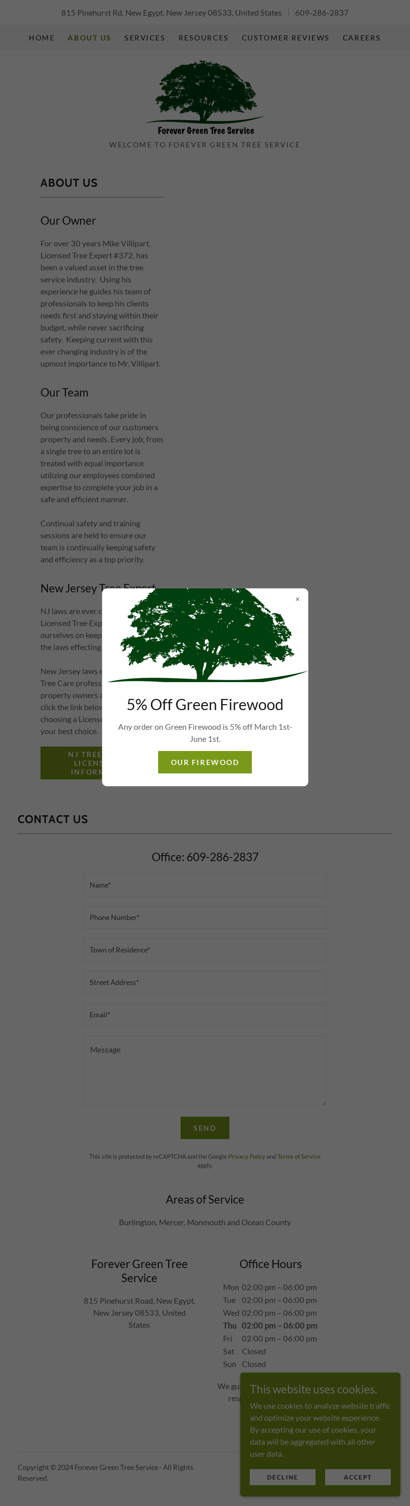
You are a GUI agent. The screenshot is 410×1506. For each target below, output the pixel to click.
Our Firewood (205, 762)
